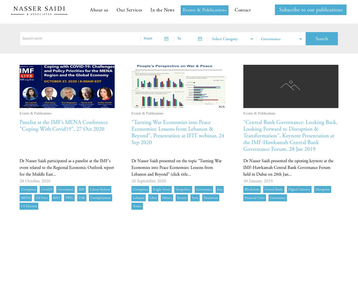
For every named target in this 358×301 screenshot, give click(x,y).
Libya (153, 198)
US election (29, 206)
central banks (274, 189)
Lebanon (138, 198)
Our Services (129, 10)
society (182, 198)
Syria (195, 198)
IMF (81, 189)
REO (56, 198)
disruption (322, 189)
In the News (162, 10)
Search (321, 38)
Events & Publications (205, 10)
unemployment (100, 198)
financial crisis (255, 198)
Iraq (219, 189)
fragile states (161, 189)
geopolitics (183, 189)
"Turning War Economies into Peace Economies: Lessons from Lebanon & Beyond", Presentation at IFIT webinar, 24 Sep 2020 (177, 132)
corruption (28, 189)
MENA (25, 198)
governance (65, 189)
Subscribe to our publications (310, 9)
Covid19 (46, 189)
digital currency (299, 189)
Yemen (137, 206)
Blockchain (252, 189)
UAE (82, 198)
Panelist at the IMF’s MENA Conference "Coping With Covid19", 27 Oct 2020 (64, 126)
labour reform (100, 189)
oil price (42, 198)
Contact (243, 10)
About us (99, 10)
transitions (211, 198)
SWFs (69, 198)
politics (167, 198)
